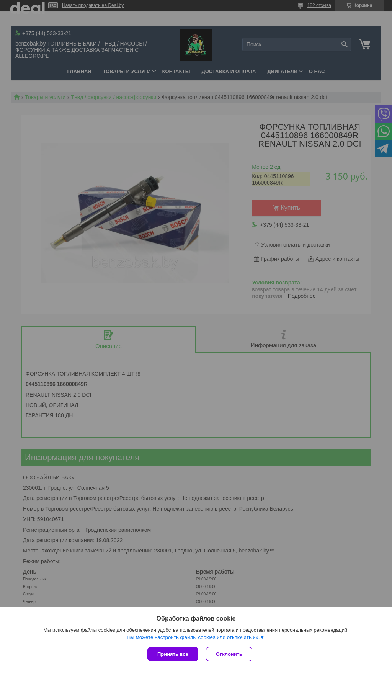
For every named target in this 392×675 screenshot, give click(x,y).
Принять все (172, 654)
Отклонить (229, 654)
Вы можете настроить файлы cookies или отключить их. (193, 637)
